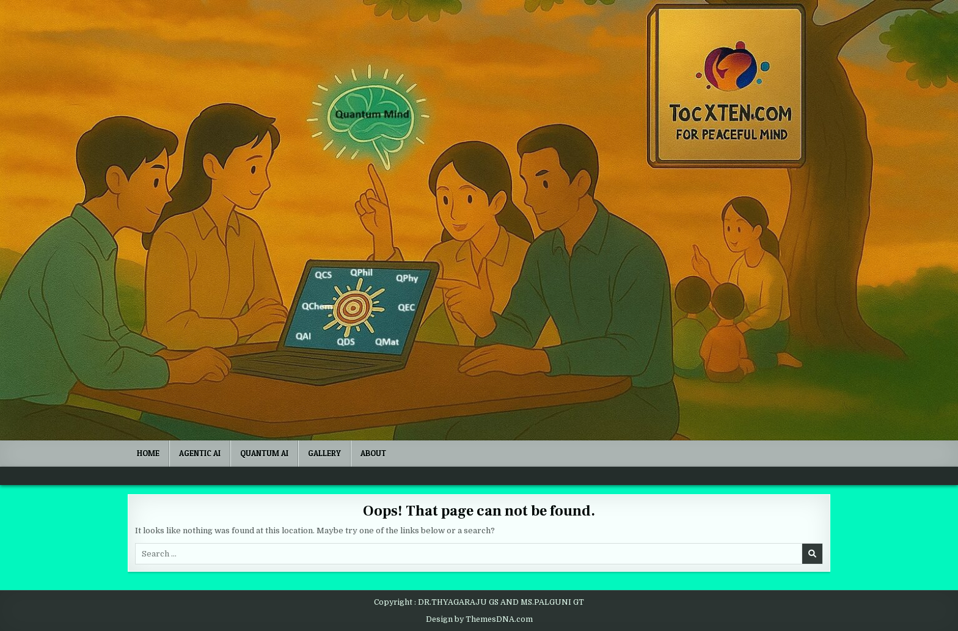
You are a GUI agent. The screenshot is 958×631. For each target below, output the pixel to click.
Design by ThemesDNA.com (479, 619)
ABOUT (373, 453)
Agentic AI (200, 453)
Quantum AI (264, 453)
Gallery (324, 453)
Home (148, 453)
